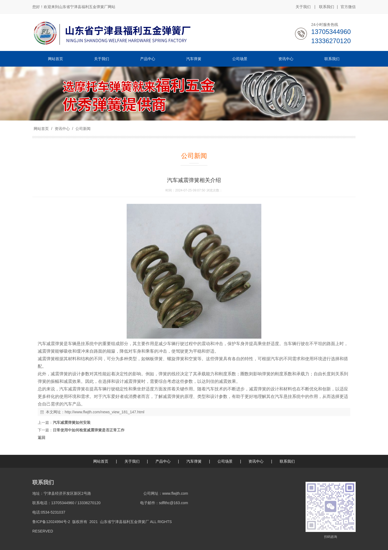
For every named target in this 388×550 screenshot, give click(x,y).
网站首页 (41, 128)
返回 (41, 437)
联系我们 (326, 7)
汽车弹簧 (194, 461)
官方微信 (348, 7)
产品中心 (163, 461)
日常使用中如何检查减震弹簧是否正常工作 (88, 430)
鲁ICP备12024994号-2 (51, 522)
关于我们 (303, 7)
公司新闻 (82, 128)
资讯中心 (62, 128)
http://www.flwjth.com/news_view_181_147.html (104, 412)
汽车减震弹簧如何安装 (72, 422)
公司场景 (225, 461)
